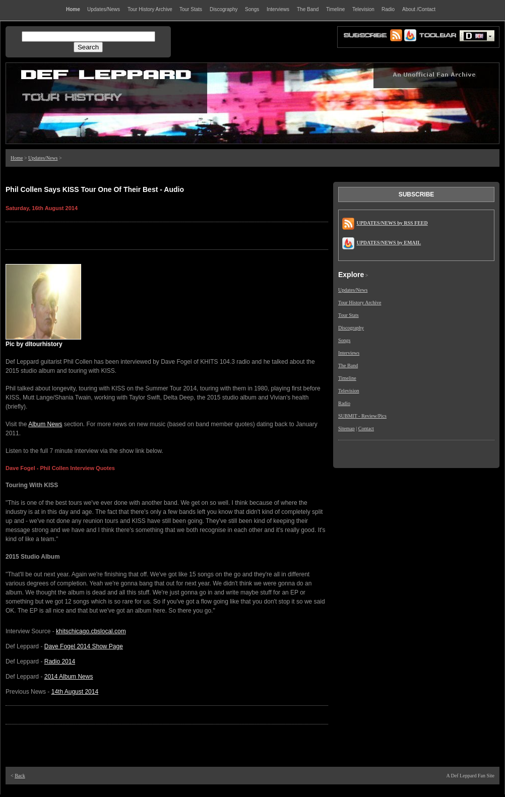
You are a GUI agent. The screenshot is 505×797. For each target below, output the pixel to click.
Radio (344, 403)
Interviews (348, 353)
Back (20, 775)
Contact (366, 428)
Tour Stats (348, 315)
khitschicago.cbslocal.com (91, 631)
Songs (344, 340)
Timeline (347, 378)
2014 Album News (68, 676)
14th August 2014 (74, 691)
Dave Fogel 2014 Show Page (83, 646)
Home (17, 158)
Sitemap (346, 428)
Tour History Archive (359, 302)
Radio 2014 (59, 661)
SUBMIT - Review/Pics (362, 416)
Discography (351, 327)
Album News (45, 424)
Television (348, 390)
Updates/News (42, 158)
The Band (348, 365)
